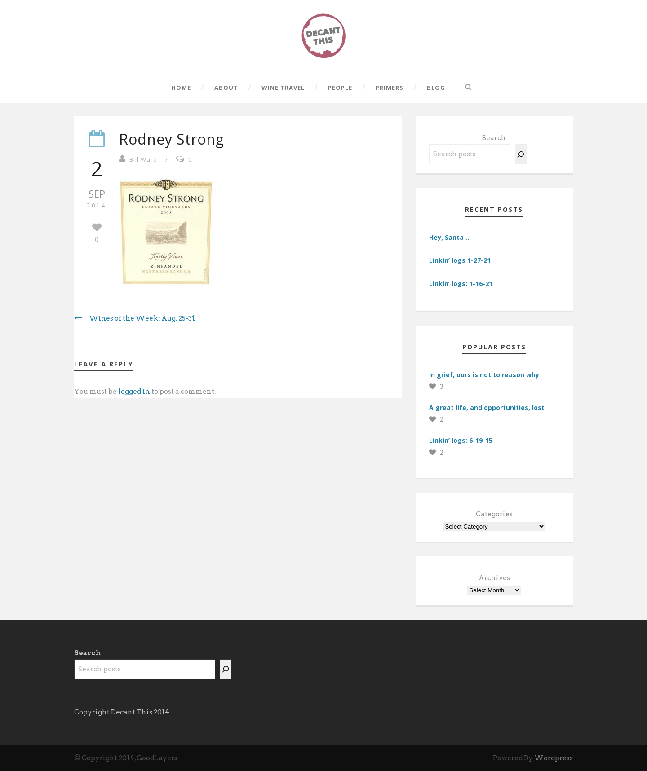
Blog (436, 88)
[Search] (521, 154)
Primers (389, 88)
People (340, 88)
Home (181, 88)
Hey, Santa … (450, 237)
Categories (494, 514)
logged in (134, 392)
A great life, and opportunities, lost (487, 407)
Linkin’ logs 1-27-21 (460, 260)
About (226, 88)
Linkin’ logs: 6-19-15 (460, 440)
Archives (494, 578)
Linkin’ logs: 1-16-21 (460, 283)
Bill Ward (143, 159)
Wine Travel (283, 88)
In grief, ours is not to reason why (484, 374)
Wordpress (553, 758)
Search (494, 138)
